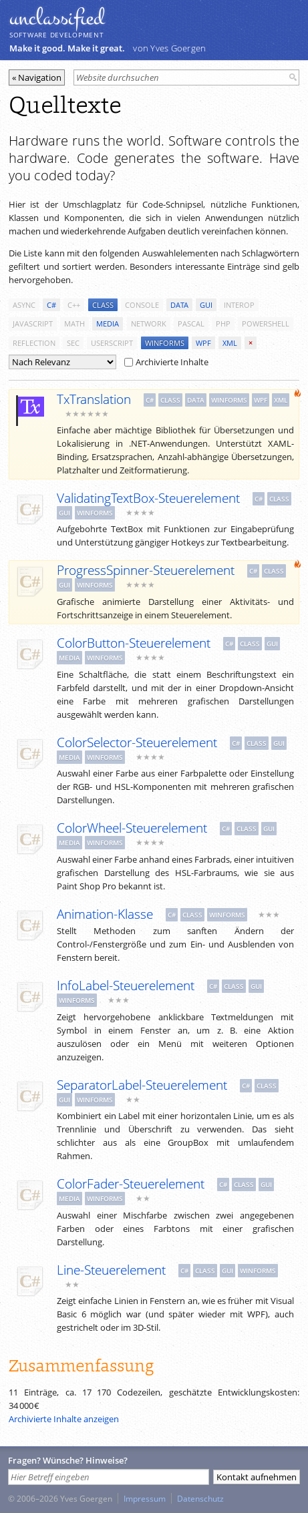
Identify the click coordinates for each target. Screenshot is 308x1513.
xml (229, 343)
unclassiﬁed (56, 18)
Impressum (145, 1498)
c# (51, 305)
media (107, 323)
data (179, 305)
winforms (164, 343)
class (103, 305)
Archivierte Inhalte (166, 362)
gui (206, 305)
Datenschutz (200, 1498)
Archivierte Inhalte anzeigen (64, 1419)
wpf (203, 343)
